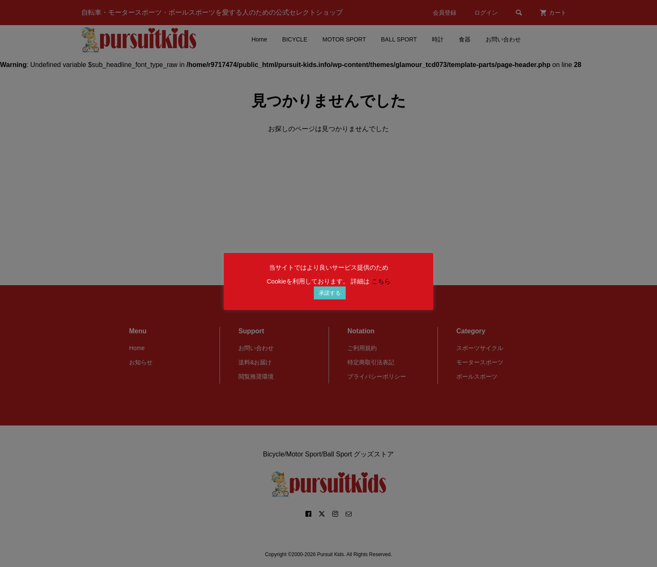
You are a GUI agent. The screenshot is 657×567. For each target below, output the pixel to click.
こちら (381, 281)
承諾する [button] (330, 293)
